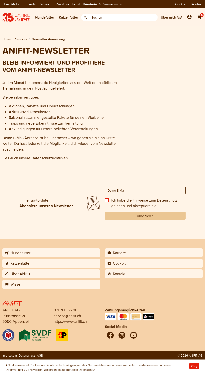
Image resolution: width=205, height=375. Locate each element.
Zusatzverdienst (68, 4)
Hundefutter (44, 17)
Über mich (168, 17)
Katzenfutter (68, 17)
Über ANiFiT (11, 4)
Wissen (45, 4)
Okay (194, 366)
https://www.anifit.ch (70, 321)
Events (31, 4)
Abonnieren (145, 216)
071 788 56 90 (65, 310)
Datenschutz (167, 200)
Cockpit (181, 4)
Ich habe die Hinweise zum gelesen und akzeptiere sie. (144, 203)
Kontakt (197, 4)
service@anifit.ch (67, 316)
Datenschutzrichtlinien (49, 158)
